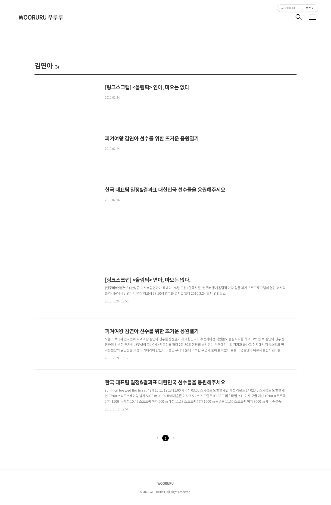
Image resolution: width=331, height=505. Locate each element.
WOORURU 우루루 (41, 17)
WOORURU (165, 483)
